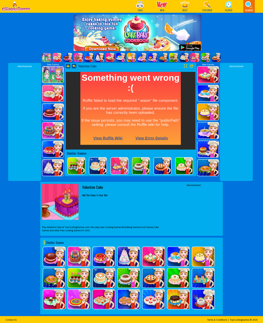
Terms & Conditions (217, 320)
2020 (255, 320)
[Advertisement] (24, 122)
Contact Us (11, 320)
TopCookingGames (239, 320)
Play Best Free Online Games (16, 7)
